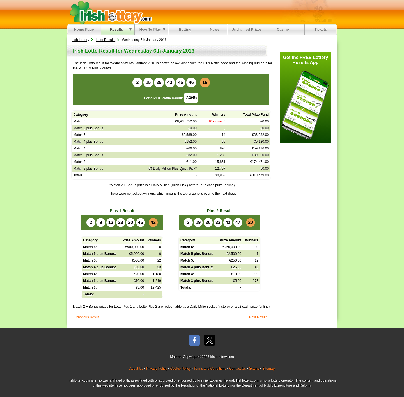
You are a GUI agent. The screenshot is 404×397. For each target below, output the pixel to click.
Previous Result (87, 317)
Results (121, 29)
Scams (254, 369)
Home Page (84, 29)
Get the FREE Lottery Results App (305, 60)
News (214, 29)
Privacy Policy (156, 369)
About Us (136, 369)
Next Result (258, 317)
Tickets (321, 29)
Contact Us (237, 369)
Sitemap (268, 369)
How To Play (152, 29)
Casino (284, 29)
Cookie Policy (180, 369)
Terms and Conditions (210, 369)
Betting (185, 29)
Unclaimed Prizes (246, 29)
